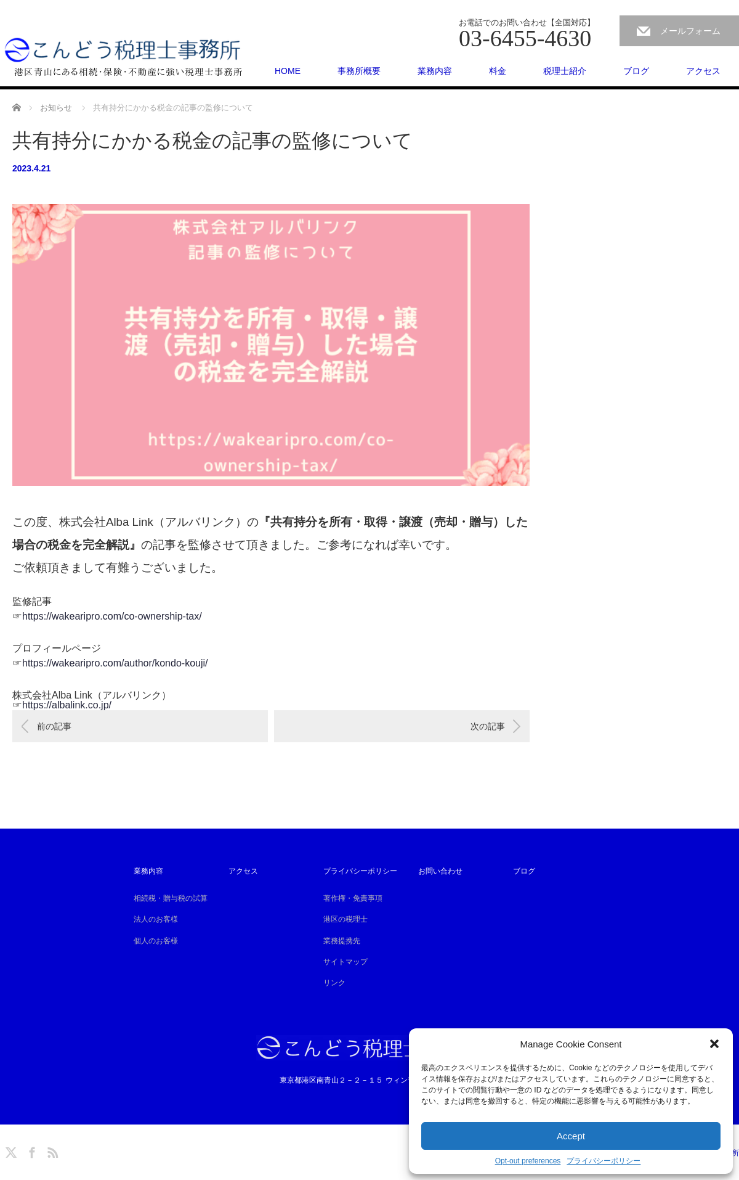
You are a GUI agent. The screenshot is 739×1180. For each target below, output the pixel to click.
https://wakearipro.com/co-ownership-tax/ (112, 616)
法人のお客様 (156, 919)
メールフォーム (690, 31)
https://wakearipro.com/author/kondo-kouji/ (115, 663)
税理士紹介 (564, 71)
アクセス (703, 71)
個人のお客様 (156, 940)
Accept (571, 1136)
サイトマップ (345, 961)
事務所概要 (359, 71)
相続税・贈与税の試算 (171, 898)
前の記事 (54, 726)
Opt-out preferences (528, 1161)
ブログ (636, 71)
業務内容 (435, 71)
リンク (334, 982)
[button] (714, 1044)
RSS (51, 1150)
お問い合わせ (440, 871)
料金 (497, 71)
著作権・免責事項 (352, 898)
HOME (288, 71)
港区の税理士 (345, 919)
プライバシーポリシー (603, 1161)
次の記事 (487, 726)
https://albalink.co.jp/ (66, 705)
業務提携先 (341, 940)
